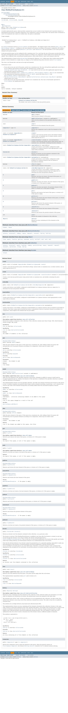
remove (10, 227)
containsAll (12, 233)
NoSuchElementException (9, 481)
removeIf (56, 245)
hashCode (26, 239)
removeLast (35, 210)
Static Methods (16, 110)
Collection (12, 20)
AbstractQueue (10, 28)
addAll (33, 118)
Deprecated (23, 1)
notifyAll (37, 239)
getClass (20, 239)
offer (33, 164)
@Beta (2, 24)
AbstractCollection (34, 231)
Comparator (6, 127)
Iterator (5, 152)
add (32, 114)
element (5, 227)
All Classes (30, 4)
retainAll (36, 233)
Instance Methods (27, 110)
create (33, 133)
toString (48, 233)
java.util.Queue (27, 435)
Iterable (3, 20)
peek (33, 174)
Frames (17, 4)
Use (16, 1)
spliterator (12, 246)
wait (42, 239)
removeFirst (35, 206)
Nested (7, 5)
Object (5, 218)
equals (9, 239)
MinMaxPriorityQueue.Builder (27, 100)
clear (33, 123)
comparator (35, 127)
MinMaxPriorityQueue (18, 27)
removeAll (29, 233)
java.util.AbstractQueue (12, 15)
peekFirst (34, 180)
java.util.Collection (29, 319)
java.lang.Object (5, 12)
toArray (34, 218)
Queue (19, 20)
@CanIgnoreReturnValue (9, 340)
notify (32, 239)
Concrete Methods (39, 110)
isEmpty (19, 233)
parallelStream (37, 245)
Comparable (17, 133)
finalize (14, 239)
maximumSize (35, 157)
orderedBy (34, 168)
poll (33, 190)
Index (28, 1)
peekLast (34, 185)
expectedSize (35, 145)
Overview (2, 1)
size (33, 214)
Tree (19, 1)
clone (4, 239)
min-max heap (23, 58)
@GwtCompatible (6, 25)
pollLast (34, 201)
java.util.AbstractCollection (10, 13)
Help (32, 1)
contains (5, 233)
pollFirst (34, 196)
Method (19, 5)
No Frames (22, 4)
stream (19, 246)
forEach (5, 252)
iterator (34, 152)
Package (8, 1)
